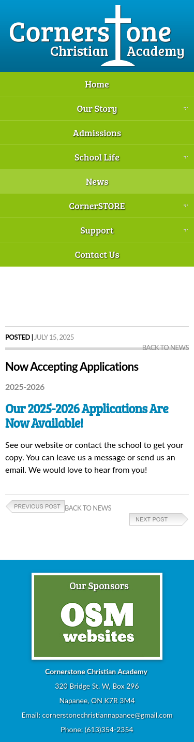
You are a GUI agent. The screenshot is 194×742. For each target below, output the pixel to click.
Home (97, 84)
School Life (97, 157)
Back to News (165, 347)
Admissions (97, 132)
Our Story (97, 108)
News (97, 181)
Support (97, 230)
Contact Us (96, 254)
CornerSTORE (97, 205)
